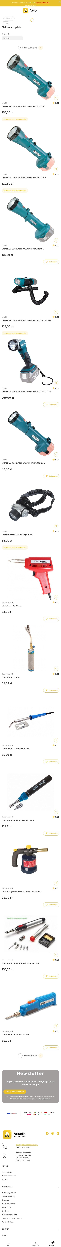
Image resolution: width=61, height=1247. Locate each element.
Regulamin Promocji (30, 5)
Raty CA (4, 1179)
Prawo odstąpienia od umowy (12, 1218)
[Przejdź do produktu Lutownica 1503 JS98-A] (30, 576)
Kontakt (4, 1235)
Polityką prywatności (44, 1099)
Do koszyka (51, 262)
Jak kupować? (7, 1172)
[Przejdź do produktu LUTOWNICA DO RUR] (30, 648)
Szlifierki (9, 18)
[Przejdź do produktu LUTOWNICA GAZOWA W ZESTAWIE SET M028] (30, 934)
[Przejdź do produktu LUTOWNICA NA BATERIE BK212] (30, 1005)
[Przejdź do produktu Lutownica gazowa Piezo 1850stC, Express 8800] (30, 862)
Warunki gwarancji (8, 1196)
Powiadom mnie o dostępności (15, 119)
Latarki (4, 103)
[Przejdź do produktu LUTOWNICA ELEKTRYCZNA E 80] (30, 719)
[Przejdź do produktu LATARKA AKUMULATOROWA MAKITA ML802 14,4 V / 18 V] (30, 362)
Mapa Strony (6, 1207)
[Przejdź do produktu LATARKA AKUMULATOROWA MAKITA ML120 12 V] (30, 77)
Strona (27, 48)
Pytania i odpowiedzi (9, 1176)
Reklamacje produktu (9, 1215)
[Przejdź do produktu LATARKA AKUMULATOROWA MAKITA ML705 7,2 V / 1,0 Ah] (30, 291)
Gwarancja (5, 1200)
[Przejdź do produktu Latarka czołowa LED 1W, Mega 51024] (30, 505)
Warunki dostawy (8, 1222)
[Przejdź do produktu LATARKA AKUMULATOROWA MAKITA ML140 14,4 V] (30, 148)
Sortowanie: (6, 34)
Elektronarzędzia (8, 602)
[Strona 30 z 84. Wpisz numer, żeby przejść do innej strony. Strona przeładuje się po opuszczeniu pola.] (31, 48)
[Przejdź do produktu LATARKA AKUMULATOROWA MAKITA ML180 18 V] (30, 219)
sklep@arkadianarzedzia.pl (27, 1145)
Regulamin (28, 1096)
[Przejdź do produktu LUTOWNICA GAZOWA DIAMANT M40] (30, 791)
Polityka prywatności (9, 1193)
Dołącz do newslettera (15, 1092)
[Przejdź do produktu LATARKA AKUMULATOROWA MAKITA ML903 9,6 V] (30, 434)
